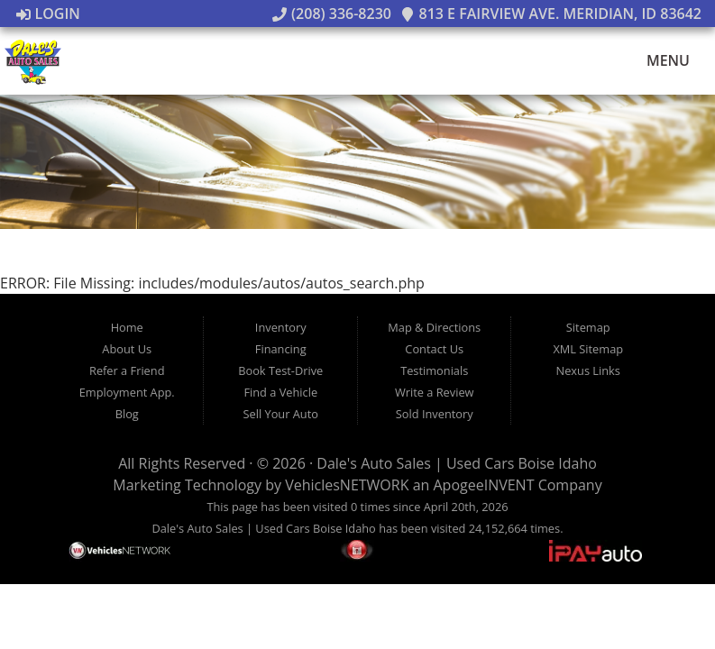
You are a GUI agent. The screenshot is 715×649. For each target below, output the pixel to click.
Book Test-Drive (280, 370)
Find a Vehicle (280, 392)
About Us (126, 349)
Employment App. (127, 392)
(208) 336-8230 (331, 13)
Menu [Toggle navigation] (659, 61)
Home (127, 327)
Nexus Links (588, 370)
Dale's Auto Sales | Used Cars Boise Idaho (456, 463)
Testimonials (434, 370)
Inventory (281, 327)
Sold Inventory (434, 414)
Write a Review (434, 392)
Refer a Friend (127, 370)
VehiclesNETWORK (346, 485)
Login (48, 13)
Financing (281, 349)
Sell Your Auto (280, 414)
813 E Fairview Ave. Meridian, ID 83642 (550, 13)
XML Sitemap (588, 349)
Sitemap (588, 327)
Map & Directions (434, 327)
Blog (127, 414)
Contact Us (434, 349)
